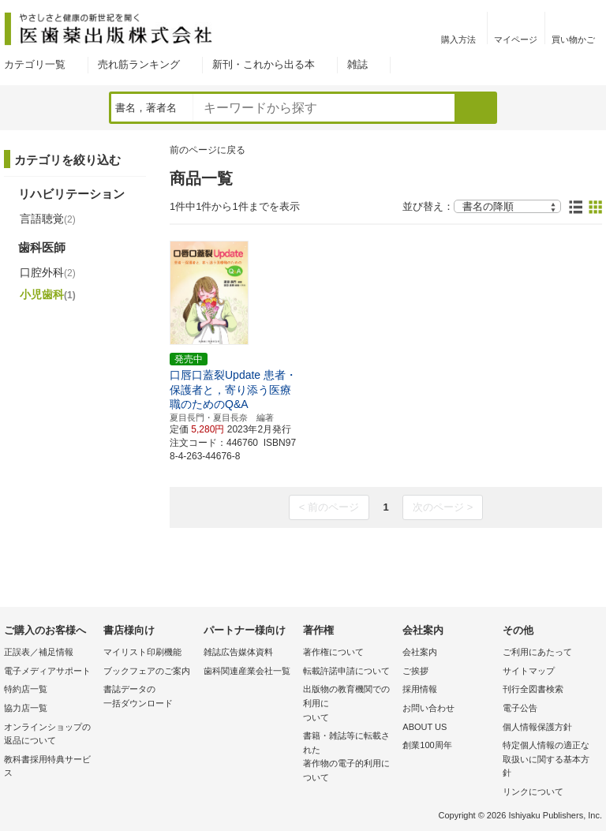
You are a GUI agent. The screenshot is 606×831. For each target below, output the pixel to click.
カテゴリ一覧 (34, 64)
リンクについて (533, 791)
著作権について (333, 652)
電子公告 (520, 708)
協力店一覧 (25, 708)
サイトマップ (529, 671)
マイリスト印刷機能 (142, 652)
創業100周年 (426, 745)
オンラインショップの (49, 735)
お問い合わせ (428, 708)
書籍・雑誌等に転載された (349, 757)
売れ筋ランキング (139, 64)
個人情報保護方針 (537, 727)
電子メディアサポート (47, 671)
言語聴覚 (48, 218)
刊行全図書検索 (533, 689)
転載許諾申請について (346, 671)
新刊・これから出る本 (263, 64)
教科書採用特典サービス (47, 766)
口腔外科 (48, 272)
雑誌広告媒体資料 (238, 652)
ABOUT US (424, 727)
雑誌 (357, 64)
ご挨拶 (415, 671)
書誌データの (149, 697)
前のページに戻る (207, 149)
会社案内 (419, 652)
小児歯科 (48, 294)
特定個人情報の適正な (548, 760)
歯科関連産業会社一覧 (247, 671)
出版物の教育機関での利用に (349, 704)
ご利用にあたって (537, 652)
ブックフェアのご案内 (146, 671)
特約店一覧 (25, 689)
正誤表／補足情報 (38, 652)
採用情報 (419, 689)
